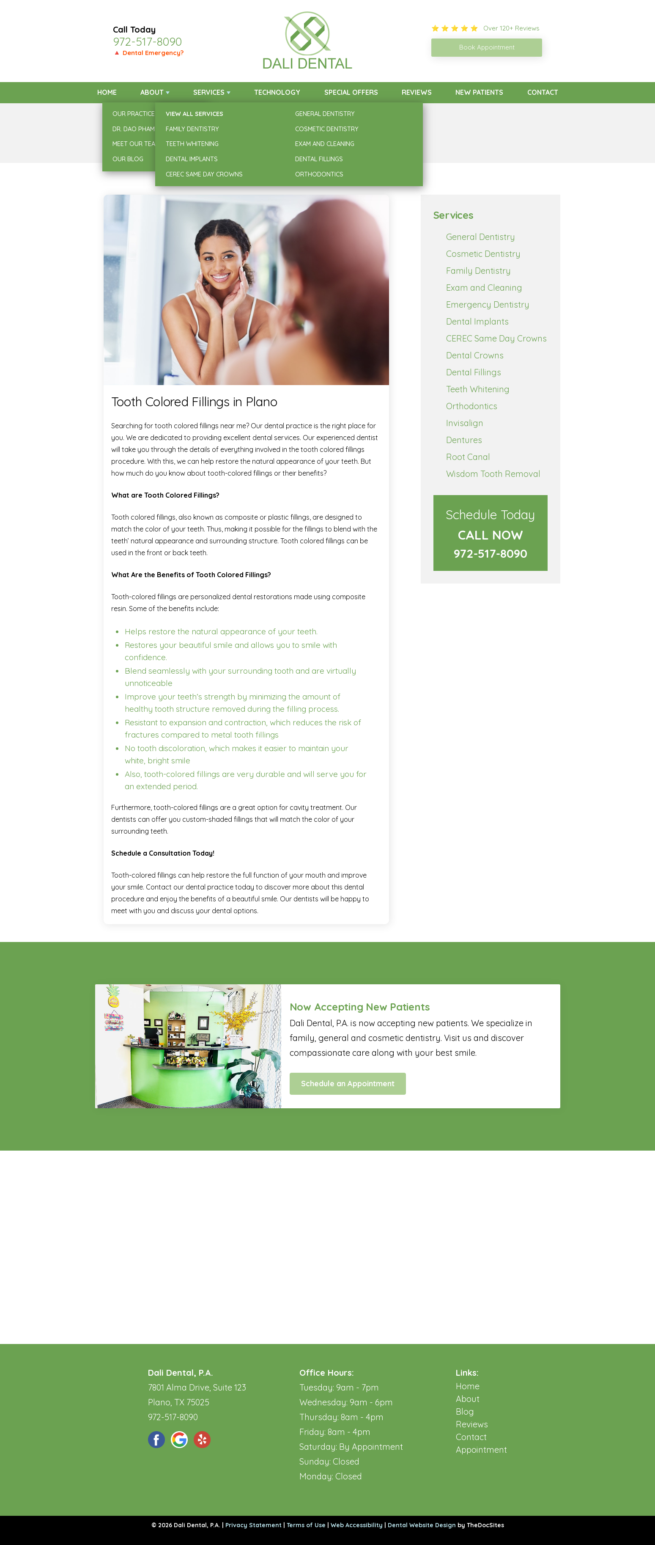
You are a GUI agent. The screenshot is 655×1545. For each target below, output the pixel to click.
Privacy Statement (253, 1525)
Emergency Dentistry (487, 304)
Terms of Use (306, 1525)
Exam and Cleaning (484, 287)
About (152, 92)
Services (209, 92)
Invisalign (464, 423)
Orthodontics (471, 406)
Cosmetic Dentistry (483, 253)
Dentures (464, 440)
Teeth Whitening (478, 389)
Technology (277, 92)
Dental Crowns (475, 355)
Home (107, 92)
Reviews (417, 92)
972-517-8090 (147, 41)
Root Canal (468, 457)
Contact (542, 92)
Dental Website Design (422, 1525)
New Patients (479, 92)
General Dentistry (480, 236)
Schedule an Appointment (348, 1083)
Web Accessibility (357, 1525)
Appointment (481, 1449)
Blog (465, 1411)
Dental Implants (477, 321)
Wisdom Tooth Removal (493, 473)
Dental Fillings (473, 372)
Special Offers (351, 92)
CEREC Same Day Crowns (496, 338)
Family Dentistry (478, 270)
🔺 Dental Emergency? (148, 53)
